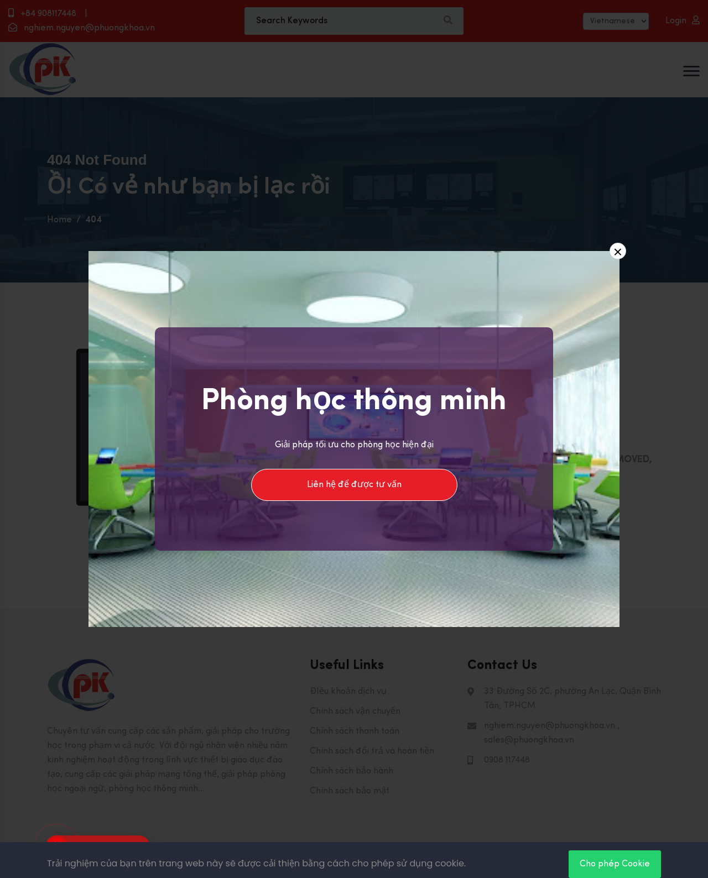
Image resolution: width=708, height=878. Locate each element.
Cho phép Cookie (615, 864)
